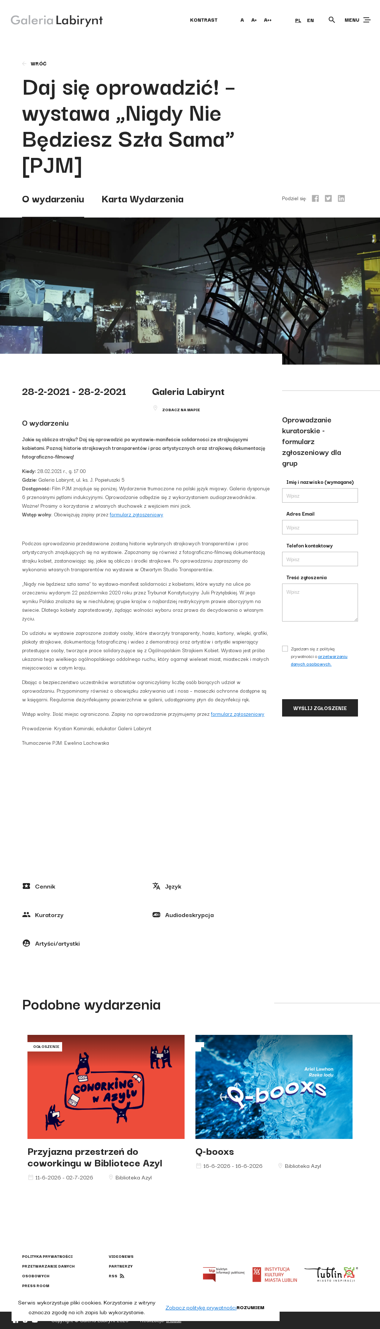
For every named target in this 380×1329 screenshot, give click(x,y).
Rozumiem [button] (250, 1307)
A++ (268, 19)
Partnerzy (121, 1266)
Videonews (121, 1256)
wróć (34, 63)
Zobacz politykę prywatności (201, 1307)
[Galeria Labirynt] (51, 19)
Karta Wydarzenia (142, 198)
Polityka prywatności (47, 1256)
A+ (254, 19)
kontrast (203, 19)
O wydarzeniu (53, 198)
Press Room (35, 1285)
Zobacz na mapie (181, 410)
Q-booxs (214, 1150)
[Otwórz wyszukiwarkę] (331, 20)
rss (113, 1276)
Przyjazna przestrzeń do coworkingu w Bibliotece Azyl (94, 1156)
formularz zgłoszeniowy (136, 514)
